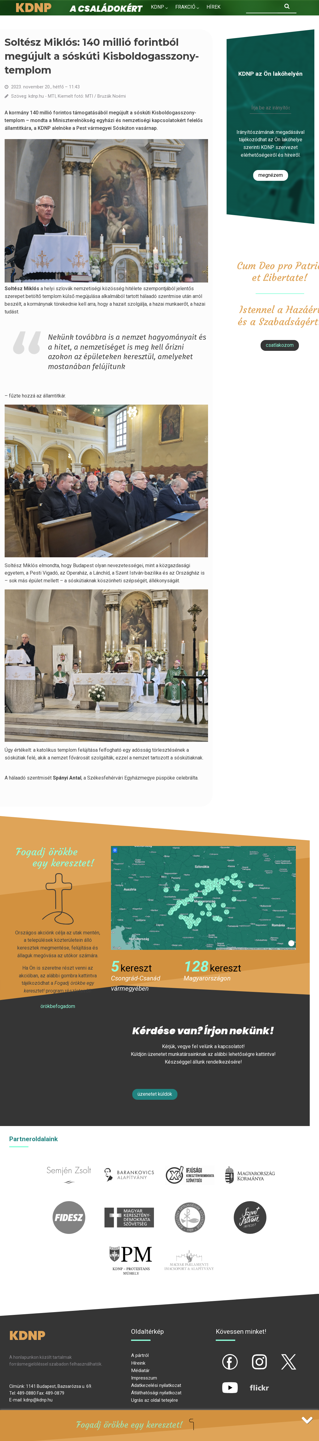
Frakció (185, 7)
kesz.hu (189, 1205)
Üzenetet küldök (155, 1094)
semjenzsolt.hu (69, 1162)
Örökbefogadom (57, 1006)
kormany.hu (250, 1162)
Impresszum (144, 1378)
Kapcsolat (199, 20)
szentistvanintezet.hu (250, 1205)
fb (220, 1356)
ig (248, 1356)
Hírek (213, 7)
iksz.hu (189, 1162)
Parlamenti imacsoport (189, 1247)
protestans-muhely (129, 1247)
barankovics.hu (129, 1162)
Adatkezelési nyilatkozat (156, 1385)
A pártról (140, 1355)
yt (219, 1382)
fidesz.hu (69, 1205)
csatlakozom (280, 345)
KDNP (157, 7)
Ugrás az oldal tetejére (154, 1400)
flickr (251, 1382)
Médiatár (140, 1370)
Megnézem (270, 175)
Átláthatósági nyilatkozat (156, 1393)
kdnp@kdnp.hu (38, 1399)
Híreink (138, 1363)
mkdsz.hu (129, 1205)
